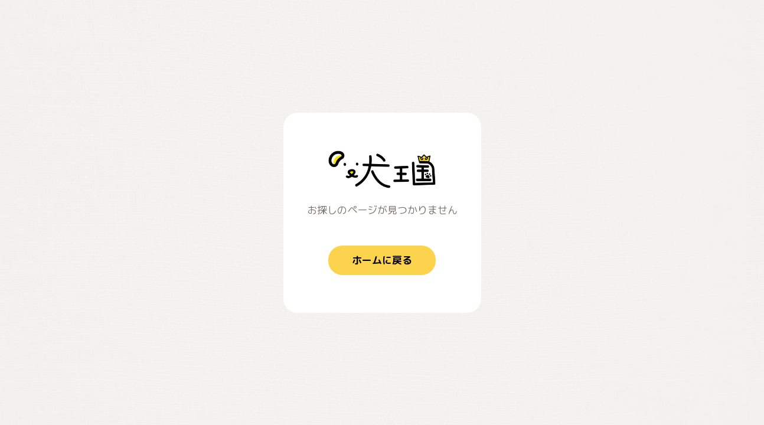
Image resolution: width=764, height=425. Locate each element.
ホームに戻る (382, 260)
